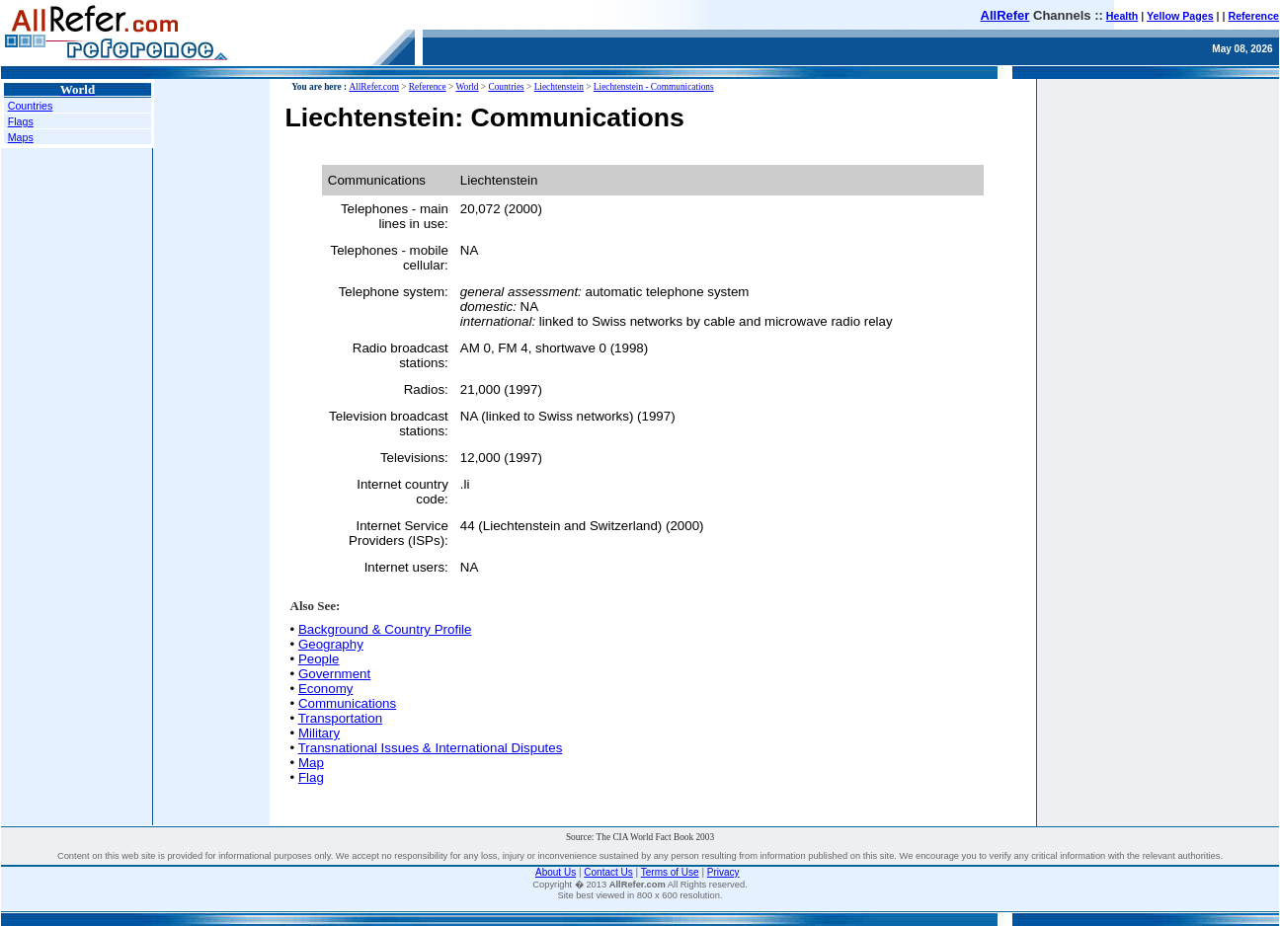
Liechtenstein (559, 87)
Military (319, 733)
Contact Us (608, 872)
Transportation (340, 718)
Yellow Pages (1180, 16)
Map (311, 762)
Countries (30, 106)
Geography (330, 644)
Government (334, 673)
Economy (326, 688)
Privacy (723, 872)
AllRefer (1005, 15)
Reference (1253, 16)
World (466, 87)
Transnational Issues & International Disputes (430, 747)
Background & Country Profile (385, 629)
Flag (311, 777)
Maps (21, 137)
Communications (347, 703)
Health (1122, 16)
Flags (21, 121)
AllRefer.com (374, 87)
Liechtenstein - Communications (654, 87)
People (319, 659)
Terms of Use (670, 872)
